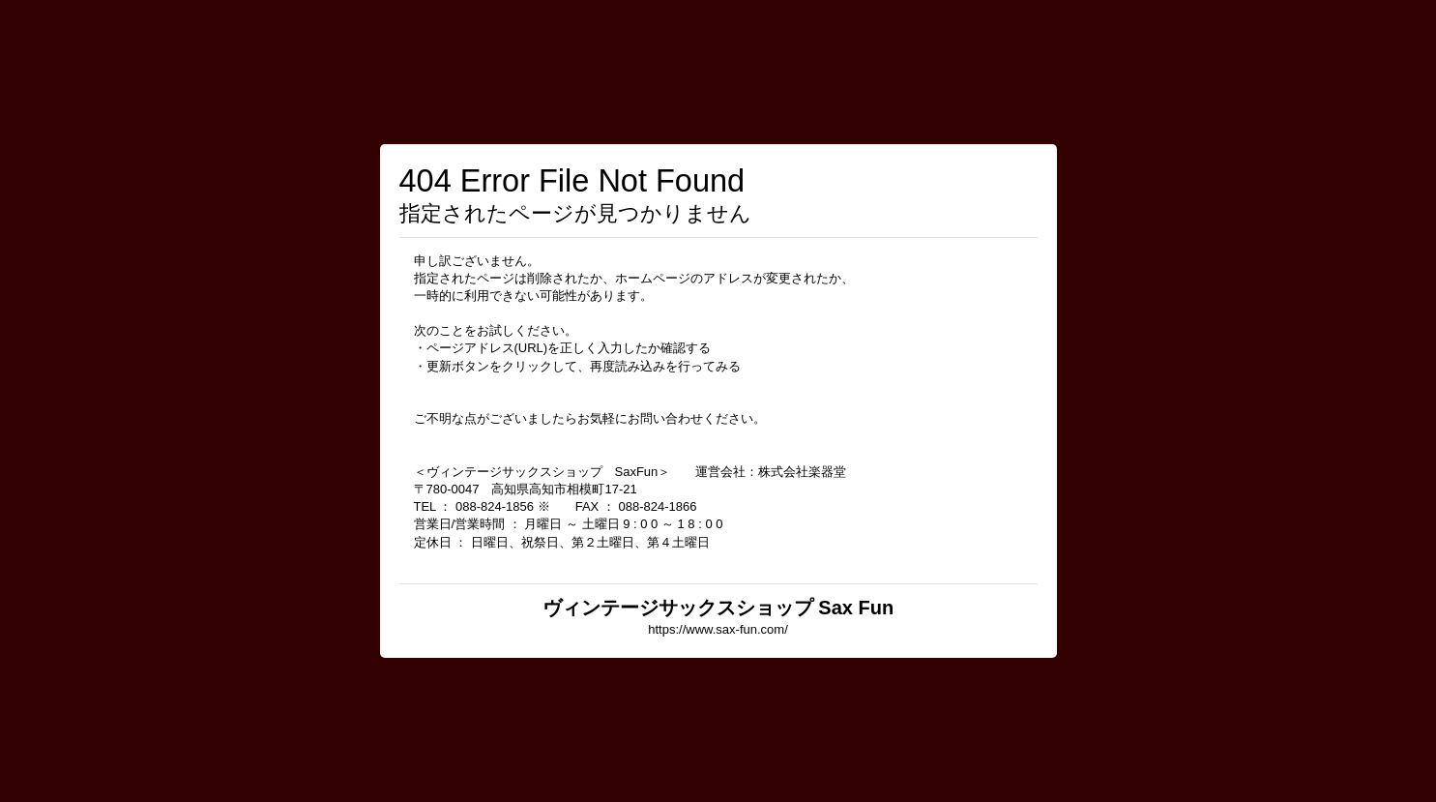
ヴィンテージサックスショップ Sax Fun (718, 607)
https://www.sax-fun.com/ (718, 629)
